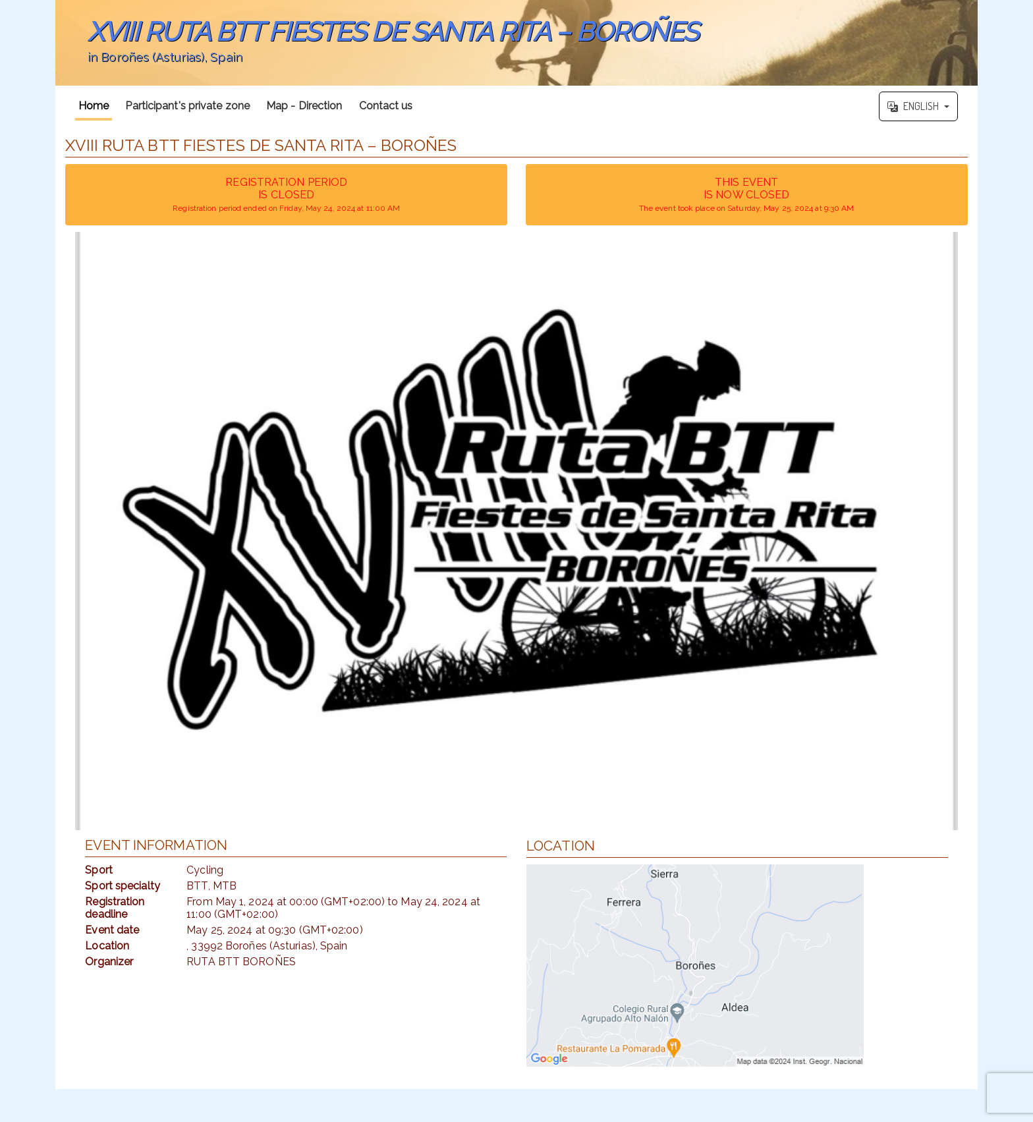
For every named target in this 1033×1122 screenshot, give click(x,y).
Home (93, 105)
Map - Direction (304, 105)
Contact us (386, 105)
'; (516, 43)
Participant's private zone (187, 105)
